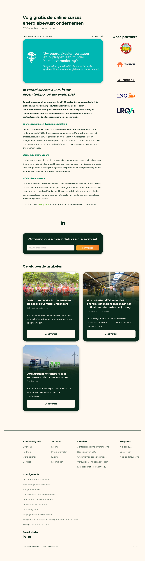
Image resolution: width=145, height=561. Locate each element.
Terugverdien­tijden (32, 489)
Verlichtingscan (30, 509)
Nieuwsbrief (57, 461)
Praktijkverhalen (33, 381)
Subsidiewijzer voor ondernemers (39, 494)
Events (54, 456)
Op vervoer (125, 451)
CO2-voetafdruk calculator (36, 479)
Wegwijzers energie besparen (37, 514)
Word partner (29, 456)
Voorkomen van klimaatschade (38, 499)
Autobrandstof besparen (35, 504)
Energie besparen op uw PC (36, 524)
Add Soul (136, 546)
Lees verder (51, 333)
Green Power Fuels (126, 48)
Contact (27, 461)
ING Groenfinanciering (126, 95)
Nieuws (54, 446)
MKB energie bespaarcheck (36, 484)
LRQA (126, 111)
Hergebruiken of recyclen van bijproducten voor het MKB (51, 519)
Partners (27, 451)
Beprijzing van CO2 (86, 451)
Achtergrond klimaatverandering (93, 446)
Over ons (27, 446)
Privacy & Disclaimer (50, 546)
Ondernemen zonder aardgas (92, 456)
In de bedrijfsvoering (129, 456)
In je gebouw (126, 446)
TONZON (126, 64)
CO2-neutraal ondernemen (39, 28)
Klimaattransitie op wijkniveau (91, 466)
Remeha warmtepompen (126, 80)
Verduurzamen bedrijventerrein (92, 461)
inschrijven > (43, 204)
